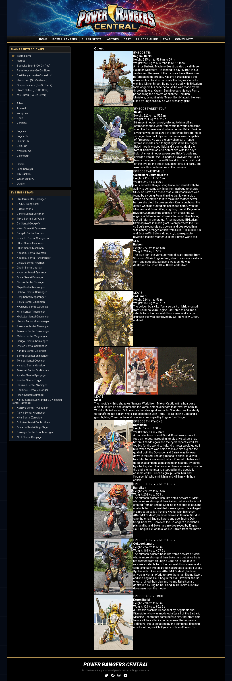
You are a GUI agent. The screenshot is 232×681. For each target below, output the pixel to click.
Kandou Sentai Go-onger (29, 350)
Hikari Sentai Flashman (28, 243)
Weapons (20, 113)
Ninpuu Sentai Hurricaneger (30, 321)
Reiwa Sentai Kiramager (28, 412)
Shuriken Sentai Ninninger (29, 385)
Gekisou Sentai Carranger (29, 292)
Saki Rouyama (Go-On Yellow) (32, 75)
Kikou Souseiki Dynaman (29, 228)
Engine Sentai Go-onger (28, 49)
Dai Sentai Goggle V (26, 223)
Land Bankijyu (22, 169)
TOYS (166, 39)
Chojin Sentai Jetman (27, 267)
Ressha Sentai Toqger (27, 380)
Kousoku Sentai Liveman (29, 253)
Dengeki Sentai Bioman (28, 233)
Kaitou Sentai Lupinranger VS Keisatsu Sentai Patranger (37, 401)
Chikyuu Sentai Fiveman (28, 262)
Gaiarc (18, 164)
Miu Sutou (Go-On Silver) (29, 95)
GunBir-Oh (20, 141)
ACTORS (113, 39)
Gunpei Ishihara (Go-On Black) (32, 85)
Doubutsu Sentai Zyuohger (30, 390)
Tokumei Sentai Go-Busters (30, 370)
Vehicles (19, 123)
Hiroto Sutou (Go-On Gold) (30, 90)
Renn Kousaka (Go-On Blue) (31, 70)
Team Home (22, 55)
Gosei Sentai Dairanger (28, 277)
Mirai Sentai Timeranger (28, 311)
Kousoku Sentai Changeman (31, 238)
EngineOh (20, 136)
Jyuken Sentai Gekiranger (29, 346)
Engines (19, 131)
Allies (17, 103)
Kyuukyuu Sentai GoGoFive (30, 306)
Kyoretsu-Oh (22, 150)
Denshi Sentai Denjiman (28, 213)
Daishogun (20, 155)
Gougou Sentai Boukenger (30, 341)
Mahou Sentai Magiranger (29, 336)
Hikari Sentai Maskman (28, 248)
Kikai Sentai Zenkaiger (27, 417)
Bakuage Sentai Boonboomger (32, 432)
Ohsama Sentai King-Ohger (30, 427)
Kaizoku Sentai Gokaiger (29, 365)
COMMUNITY (184, 39)
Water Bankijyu (23, 178)
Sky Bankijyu (21, 174)
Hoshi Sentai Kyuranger (28, 395)
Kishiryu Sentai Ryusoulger (30, 407)
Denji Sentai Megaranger (28, 297)
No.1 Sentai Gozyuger (27, 437)
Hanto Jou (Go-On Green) (29, 80)
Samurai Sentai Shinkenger (30, 355)
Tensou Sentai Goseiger (28, 360)
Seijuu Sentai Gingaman (28, 302)
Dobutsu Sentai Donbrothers (31, 422)
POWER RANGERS (64, 39)
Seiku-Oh (19, 146)
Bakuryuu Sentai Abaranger (30, 326)
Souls (17, 118)
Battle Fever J (22, 209)
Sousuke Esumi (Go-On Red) (31, 65)
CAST (127, 39)
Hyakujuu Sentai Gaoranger (30, 316)
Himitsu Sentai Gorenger (29, 199)
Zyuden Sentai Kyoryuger (29, 375)
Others (18, 183)
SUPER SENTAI (92, 39)
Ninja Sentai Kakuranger (28, 287)
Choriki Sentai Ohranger (28, 282)
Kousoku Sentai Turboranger (31, 257)
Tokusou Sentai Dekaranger (30, 331)
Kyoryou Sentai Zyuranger (29, 272)
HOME (43, 39)
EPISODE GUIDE (147, 39)
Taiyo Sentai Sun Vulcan (28, 218)
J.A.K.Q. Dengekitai (25, 204)
